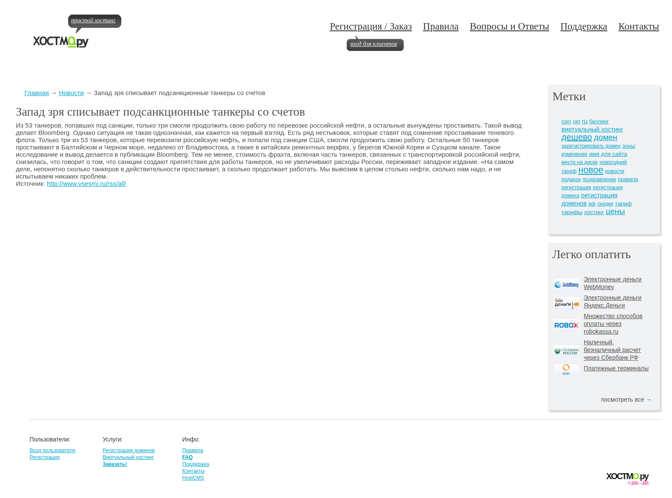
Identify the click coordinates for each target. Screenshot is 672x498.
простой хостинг (93, 20)
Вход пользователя (52, 450)
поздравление (599, 179)
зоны (628, 146)
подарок (571, 179)
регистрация (576, 188)
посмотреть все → (626, 399)
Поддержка (584, 26)
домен (606, 137)
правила (628, 179)
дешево (576, 137)
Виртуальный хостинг (128, 457)
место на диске (579, 162)
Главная (36, 92)
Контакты (638, 26)
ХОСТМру (627, 476)
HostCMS (193, 478)
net (576, 122)
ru (585, 121)
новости (614, 171)
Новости (71, 92)
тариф (623, 203)
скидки (605, 204)
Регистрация (45, 457)
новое (590, 170)
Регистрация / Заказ (371, 26)
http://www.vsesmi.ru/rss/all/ (86, 183)
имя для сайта (608, 154)
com (566, 122)
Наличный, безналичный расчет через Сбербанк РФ (612, 350)
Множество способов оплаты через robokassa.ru (613, 324)
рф (592, 204)
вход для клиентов (373, 44)
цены (615, 211)
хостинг (594, 212)
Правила (441, 26)
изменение (574, 154)
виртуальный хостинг (592, 129)
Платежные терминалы (616, 368)
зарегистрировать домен (591, 146)
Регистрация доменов (128, 450)
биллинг (599, 122)
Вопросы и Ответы (509, 26)
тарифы (571, 212)
